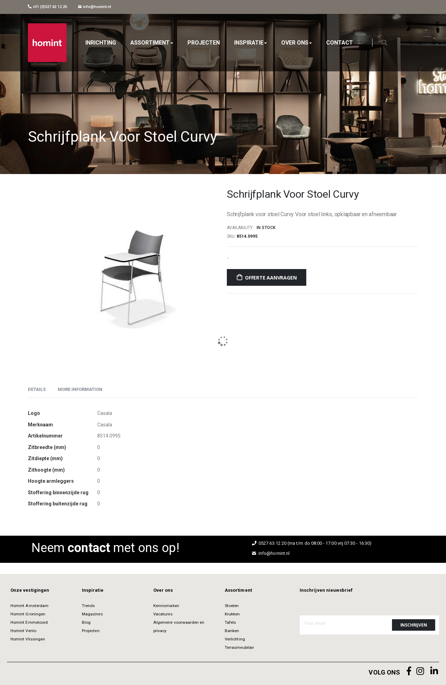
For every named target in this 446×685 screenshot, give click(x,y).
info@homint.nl (94, 7)
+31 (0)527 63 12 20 (47, 7)
